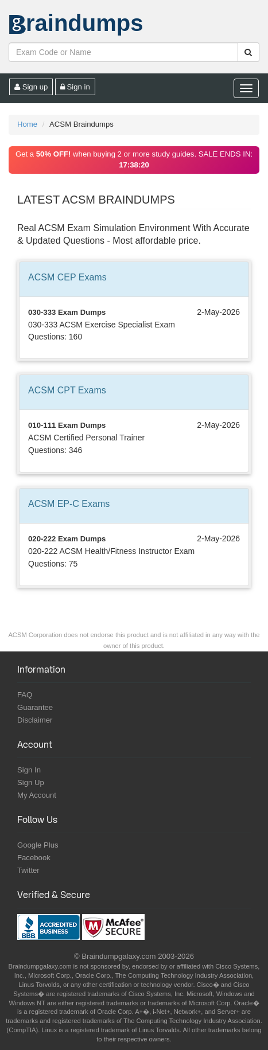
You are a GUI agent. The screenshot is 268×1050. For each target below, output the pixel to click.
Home (27, 124)
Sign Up (30, 782)
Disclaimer (34, 720)
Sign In (29, 770)
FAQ (24, 694)
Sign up (31, 87)
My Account (36, 795)
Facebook (34, 857)
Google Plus (38, 845)
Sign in (75, 87)
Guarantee (35, 707)
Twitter (28, 870)
